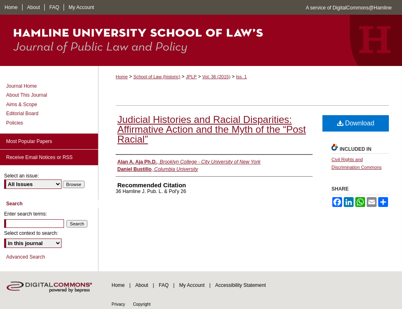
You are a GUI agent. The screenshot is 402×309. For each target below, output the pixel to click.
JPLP (191, 76)
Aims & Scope (21, 104)
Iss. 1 (241, 76)
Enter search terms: (25, 214)
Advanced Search (25, 257)
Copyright (142, 304)
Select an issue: (21, 176)
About (141, 285)
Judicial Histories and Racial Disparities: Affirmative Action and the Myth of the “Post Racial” (211, 129)
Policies (14, 123)
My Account (192, 285)
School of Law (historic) (156, 76)
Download (356, 123)
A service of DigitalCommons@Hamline (349, 8)
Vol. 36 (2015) (216, 76)
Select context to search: (31, 233)
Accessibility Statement (240, 285)
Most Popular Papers (29, 141)
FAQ (164, 285)
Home (122, 76)
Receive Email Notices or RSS (39, 157)
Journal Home (21, 86)
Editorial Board (22, 113)
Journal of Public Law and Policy (201, 40)
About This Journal (26, 95)
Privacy (118, 304)
